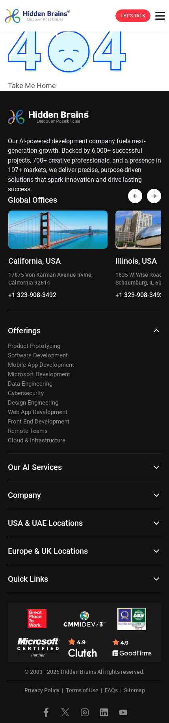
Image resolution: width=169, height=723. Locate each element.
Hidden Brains (78, 671)
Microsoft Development (39, 374)
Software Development (38, 355)
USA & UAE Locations (45, 523)
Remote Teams (28, 431)
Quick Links (28, 579)
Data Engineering (30, 383)
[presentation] (135, 196)
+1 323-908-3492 (32, 295)
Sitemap (134, 690)
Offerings (24, 330)
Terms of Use (82, 690)
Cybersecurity (26, 393)
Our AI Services (35, 467)
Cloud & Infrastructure (36, 440)
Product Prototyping (34, 345)
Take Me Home (32, 85)
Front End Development (38, 421)
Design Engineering (33, 402)
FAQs (111, 690)
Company (24, 495)
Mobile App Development (41, 364)
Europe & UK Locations (48, 551)
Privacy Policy (41, 690)
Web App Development (37, 412)
